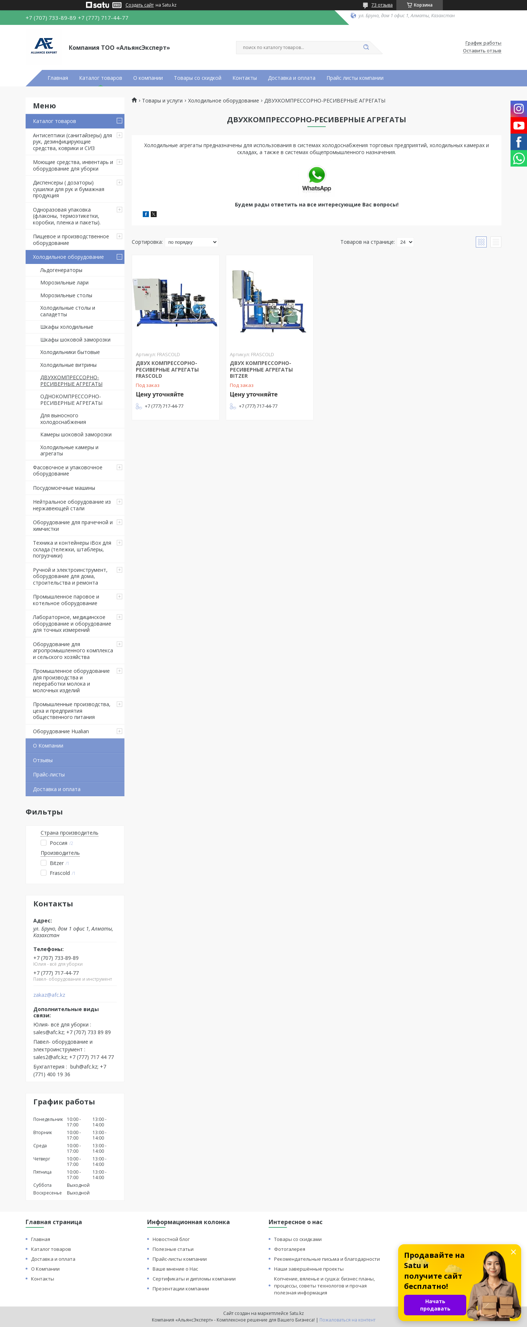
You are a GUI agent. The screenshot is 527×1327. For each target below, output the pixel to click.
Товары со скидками (298, 1239)
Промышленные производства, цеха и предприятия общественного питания (72, 710)
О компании (148, 78)
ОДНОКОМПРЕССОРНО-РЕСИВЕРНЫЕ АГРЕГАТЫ (71, 399)
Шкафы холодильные (66, 326)
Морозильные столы (66, 295)
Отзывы (43, 760)
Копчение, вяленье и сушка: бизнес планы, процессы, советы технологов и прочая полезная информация (324, 1285)
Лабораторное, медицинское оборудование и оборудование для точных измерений (72, 623)
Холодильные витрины (68, 364)
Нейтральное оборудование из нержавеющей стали (72, 505)
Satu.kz (296, 1313)
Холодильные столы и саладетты (67, 311)
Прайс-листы (49, 774)
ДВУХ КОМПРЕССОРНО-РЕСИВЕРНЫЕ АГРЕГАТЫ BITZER (261, 369)
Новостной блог (171, 1239)
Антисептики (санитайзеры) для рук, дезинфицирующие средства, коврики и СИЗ (72, 142)
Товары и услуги (162, 100)
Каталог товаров (100, 78)
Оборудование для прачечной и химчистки (73, 525)
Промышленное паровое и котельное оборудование (66, 600)
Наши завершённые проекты (309, 1269)
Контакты (244, 78)
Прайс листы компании (355, 78)
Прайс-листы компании (180, 1259)
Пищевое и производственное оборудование (71, 239)
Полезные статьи (173, 1249)
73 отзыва (382, 5)
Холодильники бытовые (70, 351)
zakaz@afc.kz (49, 995)
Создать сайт (140, 5)
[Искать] (366, 47)
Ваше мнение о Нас (175, 1269)
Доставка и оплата (291, 78)
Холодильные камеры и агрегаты (69, 450)
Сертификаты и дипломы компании (194, 1278)
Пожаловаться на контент (347, 1320)
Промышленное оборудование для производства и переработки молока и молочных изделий (71, 680)
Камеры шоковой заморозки (76, 434)
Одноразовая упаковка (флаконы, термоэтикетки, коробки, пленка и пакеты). (67, 216)
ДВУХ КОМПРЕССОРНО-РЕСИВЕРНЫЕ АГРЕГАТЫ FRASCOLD (167, 369)
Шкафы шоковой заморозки (75, 339)
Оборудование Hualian (61, 731)
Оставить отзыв (482, 50)
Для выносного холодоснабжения (63, 418)
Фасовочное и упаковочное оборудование (67, 470)
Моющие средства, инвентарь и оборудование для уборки (73, 165)
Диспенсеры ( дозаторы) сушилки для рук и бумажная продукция (68, 189)
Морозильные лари (64, 282)
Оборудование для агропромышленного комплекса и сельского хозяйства (73, 650)
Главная (58, 78)
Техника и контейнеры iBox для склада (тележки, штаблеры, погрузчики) (72, 549)
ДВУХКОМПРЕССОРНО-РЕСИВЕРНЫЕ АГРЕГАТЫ (71, 380)
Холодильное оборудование (68, 256)
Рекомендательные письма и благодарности (327, 1259)
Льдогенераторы (61, 269)
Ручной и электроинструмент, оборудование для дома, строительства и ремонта (70, 576)
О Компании (48, 745)
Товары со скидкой (197, 78)
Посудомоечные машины (64, 487)
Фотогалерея (289, 1249)
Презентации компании (181, 1288)
